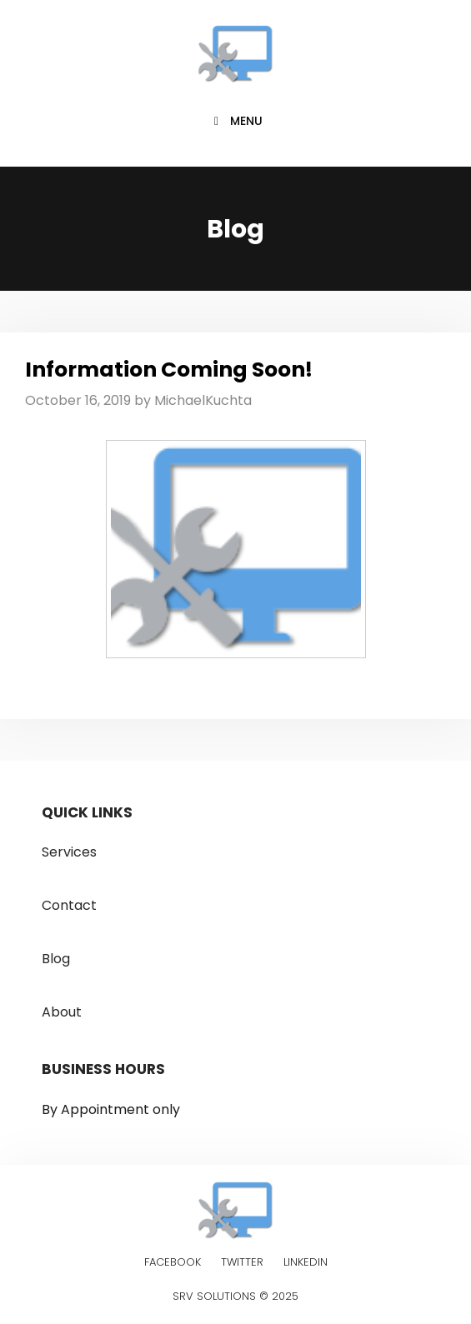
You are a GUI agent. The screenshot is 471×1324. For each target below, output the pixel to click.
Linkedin (305, 1262)
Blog (56, 958)
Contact (69, 905)
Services (69, 852)
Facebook (172, 1262)
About (62, 1012)
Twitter (242, 1262)
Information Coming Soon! (169, 369)
